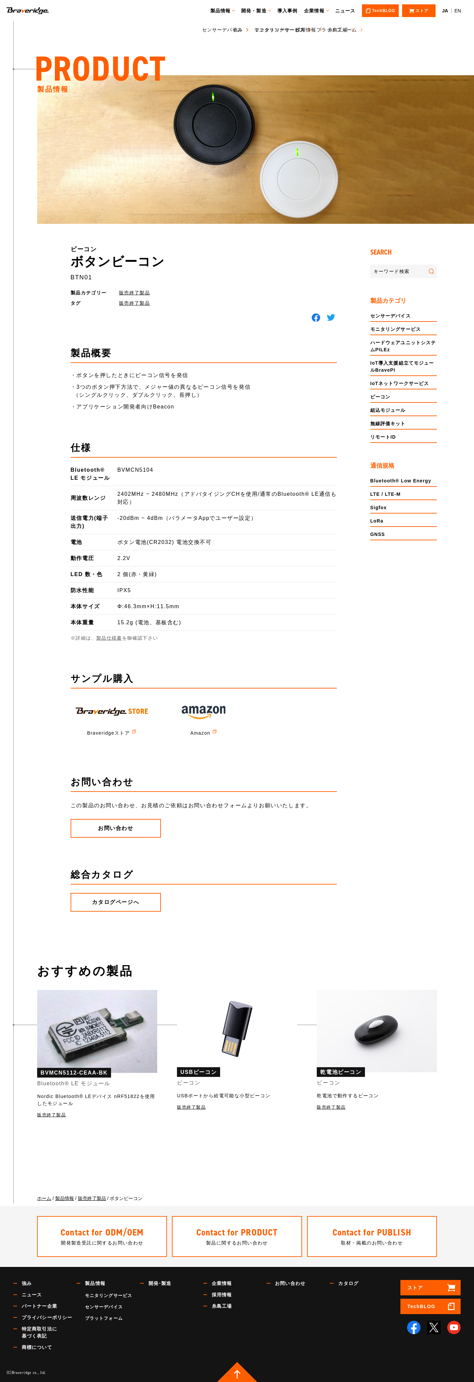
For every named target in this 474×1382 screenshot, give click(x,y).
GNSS (377, 534)
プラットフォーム (103, 1318)
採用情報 (222, 1294)
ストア (415, 1287)
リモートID (383, 437)
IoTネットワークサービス (399, 383)
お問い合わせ (290, 1283)
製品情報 (223, 10)
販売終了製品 (134, 292)
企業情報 (317, 10)
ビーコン (380, 396)
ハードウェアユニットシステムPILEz (403, 346)
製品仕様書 (109, 638)
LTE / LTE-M (385, 494)
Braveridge (37, 10)
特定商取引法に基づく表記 (39, 1332)
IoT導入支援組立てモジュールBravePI (402, 366)
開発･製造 (160, 1283)
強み (27, 1283)
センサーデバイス (390, 315)
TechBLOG (421, 1306)
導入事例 (290, 10)
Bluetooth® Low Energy (400, 480)
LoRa (376, 521)
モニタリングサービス (395, 329)
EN (458, 10)
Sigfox (378, 507)
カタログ (348, 1283)
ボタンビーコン (118, 262)
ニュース (348, 10)
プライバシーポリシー (47, 1317)
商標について (37, 1347)
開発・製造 (257, 10)
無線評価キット (388, 423)
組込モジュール (388, 410)
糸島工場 (222, 1306)
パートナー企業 (39, 1306)
